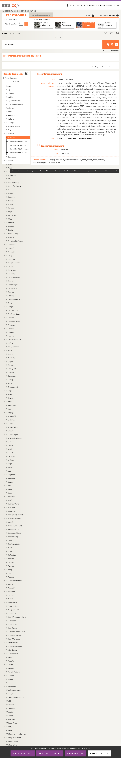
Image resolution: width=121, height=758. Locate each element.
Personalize (75, 753)
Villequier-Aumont (14, 737)
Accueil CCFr (6, 33)
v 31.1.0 (114, 171)
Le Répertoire (41, 15)
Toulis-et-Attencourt (14, 690)
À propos (92, 5)
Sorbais (10, 683)
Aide (117, 5)
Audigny (11, 119)
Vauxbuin (10, 712)
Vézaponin (11, 719)
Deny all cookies (50, 753)
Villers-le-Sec (12, 745)
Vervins (10, 716)
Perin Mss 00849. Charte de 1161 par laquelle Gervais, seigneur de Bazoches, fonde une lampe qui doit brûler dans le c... (19, 145)
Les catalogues (15, 15)
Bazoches (65, 153)
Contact (110, 5)
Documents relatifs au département (77, 138)
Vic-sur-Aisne (12, 723)
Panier (90, 15)
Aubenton (11, 115)
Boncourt (11, 197)
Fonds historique (11, 78)
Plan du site (16, 171)
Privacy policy (99, 753)
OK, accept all (22, 753)
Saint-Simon (12, 650)
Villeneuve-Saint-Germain (16, 734)
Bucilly (10, 230)
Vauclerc (10, 705)
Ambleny (11, 97)
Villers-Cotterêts (13, 741)
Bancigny (10, 122)
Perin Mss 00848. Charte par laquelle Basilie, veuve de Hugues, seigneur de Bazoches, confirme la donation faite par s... (19, 141)
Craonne (10, 336)
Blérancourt (12, 190)
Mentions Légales (30, 171)
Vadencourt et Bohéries (15, 697)
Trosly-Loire (11, 694)
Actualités (101, 5)
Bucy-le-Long (12, 233)
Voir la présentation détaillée (103, 67)
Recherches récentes (109, 15)
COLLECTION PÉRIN (12, 82)
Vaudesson (11, 708)
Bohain (10, 193)
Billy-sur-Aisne (13, 179)
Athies (10, 112)
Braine (10, 204)
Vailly (9, 701)
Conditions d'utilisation (72, 171)
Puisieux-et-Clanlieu (14, 580)
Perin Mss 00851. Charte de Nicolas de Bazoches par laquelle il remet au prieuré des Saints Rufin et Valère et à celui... (19, 152)
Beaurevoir (12, 157)
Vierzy (9, 726)
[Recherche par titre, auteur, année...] (11, 24)
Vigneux (10, 730)
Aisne (59, 138)
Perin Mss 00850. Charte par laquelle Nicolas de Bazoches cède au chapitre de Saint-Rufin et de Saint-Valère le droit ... (19, 149)
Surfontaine (11, 686)
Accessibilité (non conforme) (50, 171)
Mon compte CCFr (78, 5)
